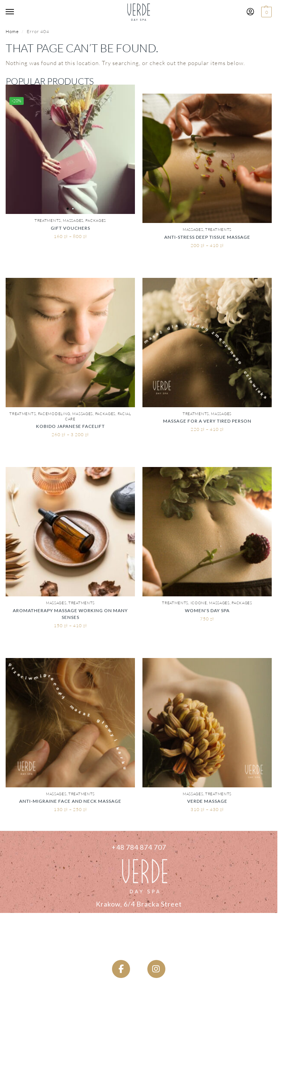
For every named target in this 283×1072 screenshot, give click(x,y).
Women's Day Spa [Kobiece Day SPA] (207, 610)
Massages (73, 220)
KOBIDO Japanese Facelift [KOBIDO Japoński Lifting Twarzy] (70, 426)
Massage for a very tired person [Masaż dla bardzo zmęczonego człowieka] (207, 421)
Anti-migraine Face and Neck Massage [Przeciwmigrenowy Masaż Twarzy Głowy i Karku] (70, 801)
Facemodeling (54, 413)
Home (12, 31)
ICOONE (199, 602)
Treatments (48, 220)
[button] (265, 12)
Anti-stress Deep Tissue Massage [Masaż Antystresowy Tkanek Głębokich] (207, 237)
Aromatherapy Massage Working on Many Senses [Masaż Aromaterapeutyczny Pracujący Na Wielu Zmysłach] (70, 614)
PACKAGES (95, 220)
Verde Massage (207, 801)
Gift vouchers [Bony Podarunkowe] (70, 228)
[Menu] (17, 12)
